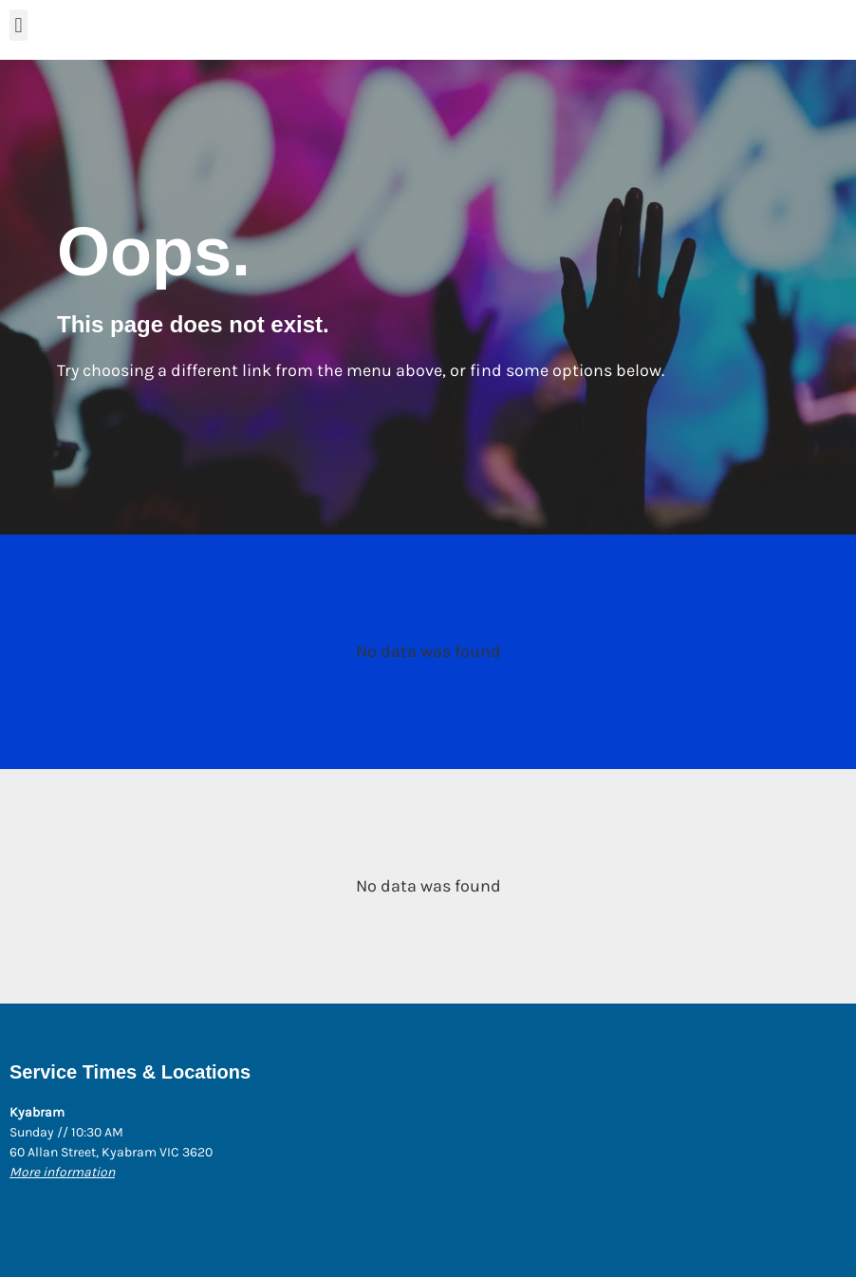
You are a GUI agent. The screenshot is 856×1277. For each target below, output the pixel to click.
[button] (18, 25)
